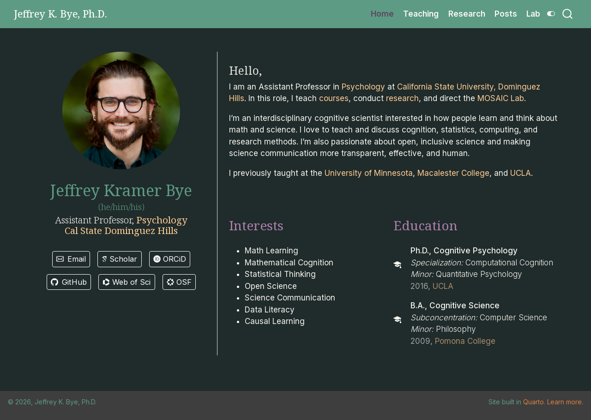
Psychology (161, 219)
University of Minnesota (369, 173)
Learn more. (565, 402)
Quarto (533, 402)
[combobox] (568, 13)
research (402, 98)
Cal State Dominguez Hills (121, 230)
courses (334, 98)
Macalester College (453, 173)
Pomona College (465, 341)
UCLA (520, 173)
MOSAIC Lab (500, 98)
